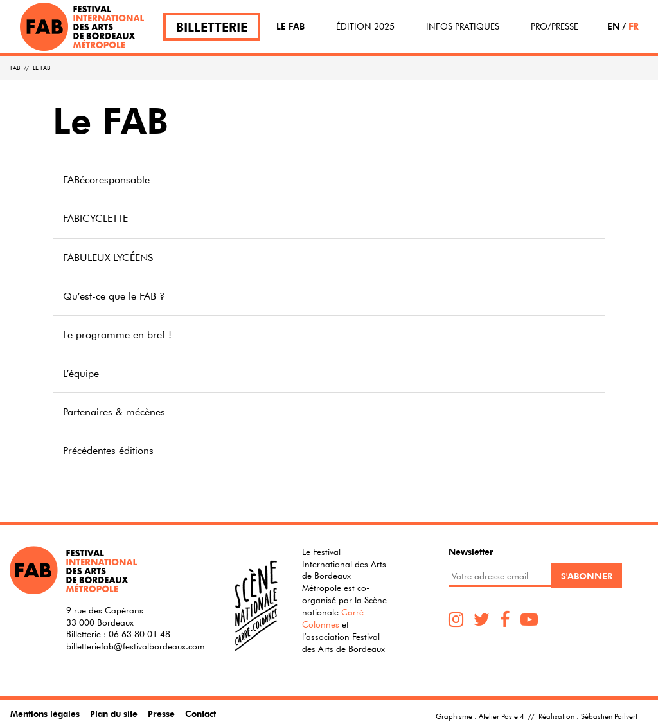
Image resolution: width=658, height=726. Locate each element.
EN (613, 26)
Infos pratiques (462, 26)
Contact (200, 713)
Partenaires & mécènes (114, 411)
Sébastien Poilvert (609, 716)
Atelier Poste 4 (501, 716)
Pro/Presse (554, 26)
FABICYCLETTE (95, 218)
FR (633, 26)
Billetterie (211, 27)
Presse (161, 713)
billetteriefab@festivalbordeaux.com (135, 646)
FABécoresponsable (106, 179)
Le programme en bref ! (117, 334)
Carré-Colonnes (334, 618)
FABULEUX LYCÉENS (108, 257)
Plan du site (114, 713)
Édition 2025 (365, 26)
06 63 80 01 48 (139, 634)
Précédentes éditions (108, 450)
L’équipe (81, 373)
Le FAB (290, 26)
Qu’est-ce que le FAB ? (113, 295)
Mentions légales (45, 713)
